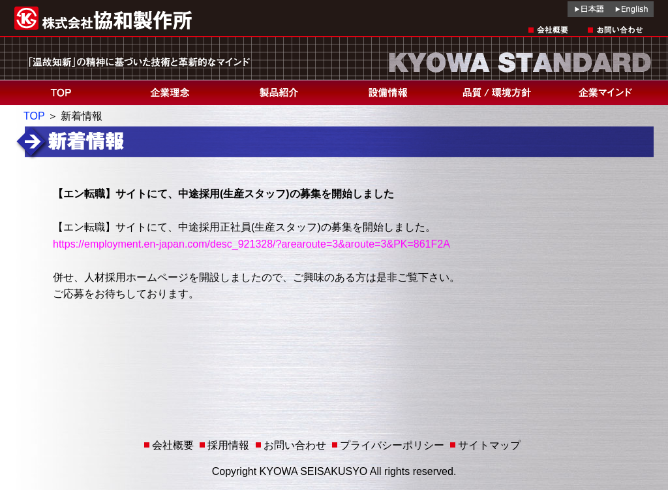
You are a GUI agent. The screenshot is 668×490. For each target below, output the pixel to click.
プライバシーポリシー (392, 445)
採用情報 (228, 445)
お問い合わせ (295, 445)
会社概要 (173, 445)
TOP (33, 116)
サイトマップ (489, 445)
